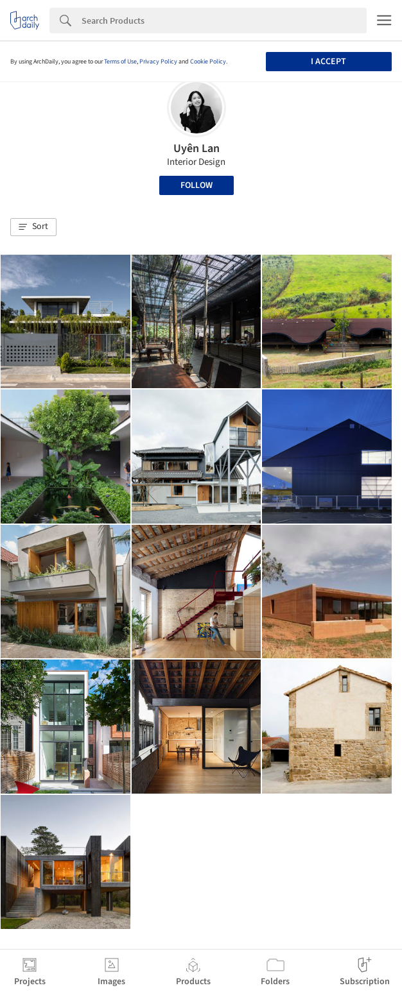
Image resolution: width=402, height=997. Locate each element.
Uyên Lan (196, 149)
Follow (196, 185)
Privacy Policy (158, 61)
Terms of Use (120, 61)
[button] (33, 227)
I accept (328, 61)
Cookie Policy (208, 61)
